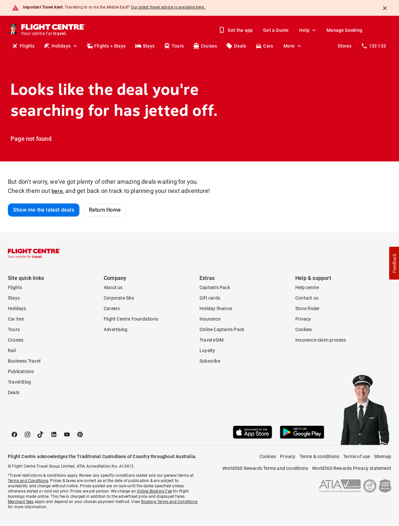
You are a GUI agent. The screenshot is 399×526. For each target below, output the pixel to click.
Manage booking (344, 30)
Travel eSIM (211, 340)
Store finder (307, 308)
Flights (23, 46)
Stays (145, 46)
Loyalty (207, 350)
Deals (236, 46)
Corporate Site (119, 298)
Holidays (61, 46)
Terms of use (356, 456)
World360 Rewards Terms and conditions (265, 468)
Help (308, 30)
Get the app (236, 30)
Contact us (306, 298)
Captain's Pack (215, 287)
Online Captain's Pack (222, 329)
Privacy (303, 319)
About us (113, 287)
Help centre (307, 287)
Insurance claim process (320, 340)
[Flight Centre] (53, 30)
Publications (21, 371)
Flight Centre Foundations (131, 319)
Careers (112, 308)
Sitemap (382, 456)
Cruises (205, 46)
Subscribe (210, 361)
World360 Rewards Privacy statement (351, 468)
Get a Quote (276, 30)
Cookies (303, 329)
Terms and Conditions (28, 480)
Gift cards (210, 298)
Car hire (16, 319)
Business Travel (24, 361)
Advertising (115, 329)
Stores (344, 46)
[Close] (385, 8)
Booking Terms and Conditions (169, 501)
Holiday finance (216, 308)
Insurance (210, 319)
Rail (12, 350)
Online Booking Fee (154, 491)
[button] (394, 263)
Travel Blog (19, 382)
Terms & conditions (320, 456)
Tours (174, 46)
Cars (264, 46)
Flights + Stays (106, 46)
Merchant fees (21, 501)
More (293, 46)
